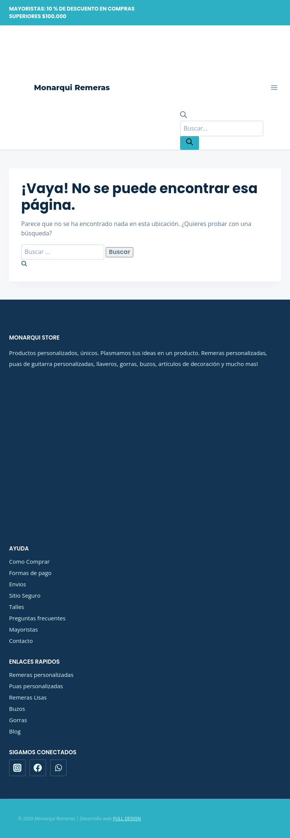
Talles (16, 606)
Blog (15, 731)
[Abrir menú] (274, 88)
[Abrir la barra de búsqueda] (183, 116)
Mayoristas (23, 629)
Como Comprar (29, 561)
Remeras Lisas (28, 697)
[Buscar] (189, 143)
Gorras (18, 720)
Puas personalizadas (36, 686)
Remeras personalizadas (41, 674)
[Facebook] (37, 768)
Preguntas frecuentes (37, 618)
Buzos (17, 708)
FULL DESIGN (127, 818)
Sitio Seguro (24, 595)
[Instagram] (17, 768)
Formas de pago (30, 573)
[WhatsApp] (58, 768)
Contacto (21, 640)
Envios (17, 584)
